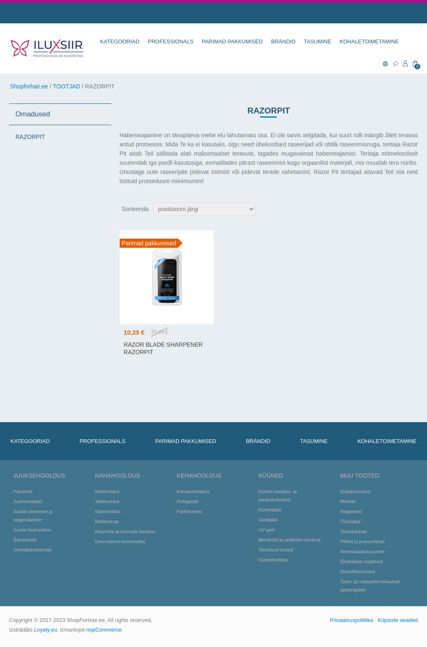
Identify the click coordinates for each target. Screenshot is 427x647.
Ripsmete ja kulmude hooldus (125, 531)
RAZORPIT (30, 136)
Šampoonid (25, 539)
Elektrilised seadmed (361, 561)
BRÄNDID (283, 41)
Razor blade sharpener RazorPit (163, 348)
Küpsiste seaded (398, 620)
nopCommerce (104, 630)
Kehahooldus (199, 475)
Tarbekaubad (353, 531)
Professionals (170, 41)
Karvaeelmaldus (193, 491)
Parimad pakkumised (232, 41)
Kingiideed (351, 511)
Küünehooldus (273, 559)
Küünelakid (270, 509)
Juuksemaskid (28, 501)
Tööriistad (350, 521)
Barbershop (107, 521)
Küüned (271, 475)
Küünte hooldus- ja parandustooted (278, 495)
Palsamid (22, 491)
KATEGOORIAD (119, 41)
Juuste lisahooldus (32, 529)
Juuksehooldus (39, 475)
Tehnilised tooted (276, 549)
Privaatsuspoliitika (351, 620)
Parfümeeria (189, 511)
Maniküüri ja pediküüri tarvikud (290, 539)
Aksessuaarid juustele (362, 551)
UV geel (267, 529)
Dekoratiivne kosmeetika (120, 541)
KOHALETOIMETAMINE (369, 41)
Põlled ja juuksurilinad (362, 541)
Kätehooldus (108, 511)
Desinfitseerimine (357, 571)
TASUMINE (317, 41)
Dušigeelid (187, 501)
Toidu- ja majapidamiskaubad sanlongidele (369, 585)
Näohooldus (107, 491)
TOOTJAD (66, 86)
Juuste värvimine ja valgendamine (33, 515)
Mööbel (347, 501)
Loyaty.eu (45, 630)
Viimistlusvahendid (32, 549)
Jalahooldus (107, 501)
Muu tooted (359, 475)
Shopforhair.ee (29, 86)
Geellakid (268, 519)
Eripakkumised (355, 491)
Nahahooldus (117, 475)
